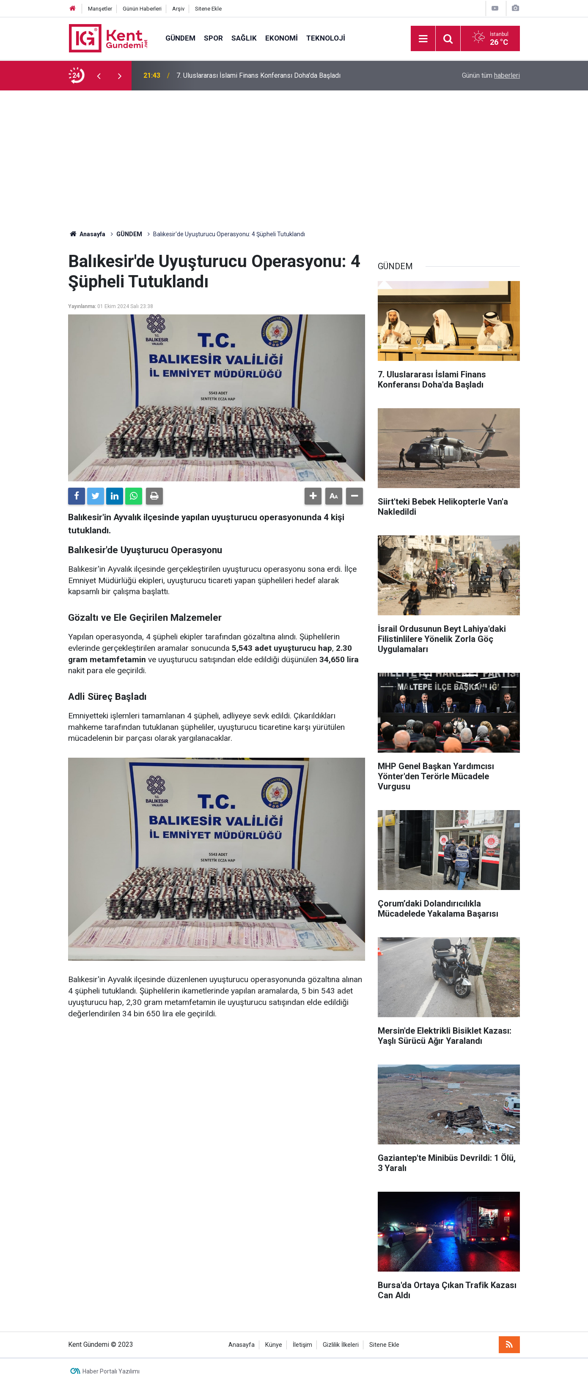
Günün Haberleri (142, 8)
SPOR (213, 38)
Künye (273, 1345)
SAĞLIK (244, 38)
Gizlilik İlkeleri (341, 1345)
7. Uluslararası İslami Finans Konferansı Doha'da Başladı (258, 75)
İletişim (302, 1345)
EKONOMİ (281, 38)
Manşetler (100, 8)
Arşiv (178, 8)
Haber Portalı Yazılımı (111, 1371)
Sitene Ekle (208, 8)
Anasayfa (241, 1345)
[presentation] (98, 76)
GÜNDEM (180, 38)
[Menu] (423, 39)
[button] (313, 496)
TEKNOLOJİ (325, 38)
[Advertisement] (294, 154)
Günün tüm (491, 75)
